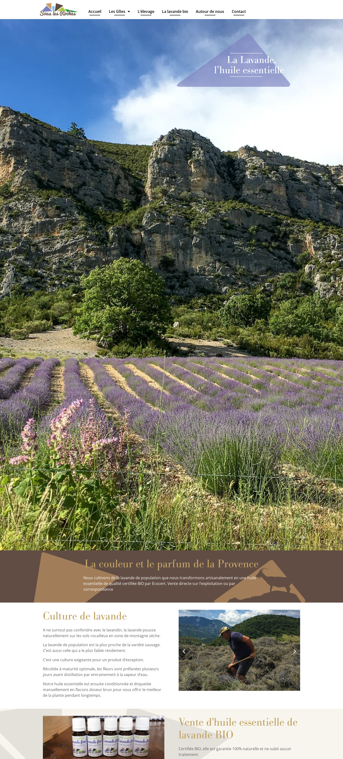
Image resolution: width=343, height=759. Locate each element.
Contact (239, 11)
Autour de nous (210, 11)
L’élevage (146, 11)
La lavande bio (175, 11)
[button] (184, 651)
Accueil (94, 11)
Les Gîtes (119, 11)
